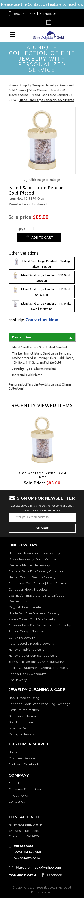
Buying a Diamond (22, 728)
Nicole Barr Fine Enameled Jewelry (34, 613)
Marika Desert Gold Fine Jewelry (32, 619)
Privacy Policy (18, 795)
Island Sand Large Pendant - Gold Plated (42, 475)
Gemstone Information (25, 716)
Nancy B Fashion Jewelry (26, 649)
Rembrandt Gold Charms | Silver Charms (38, 583)
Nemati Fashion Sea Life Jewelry (32, 577)
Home (13, 752)
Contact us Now (42, 320)
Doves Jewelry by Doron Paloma (32, 559)
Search (38, 22)
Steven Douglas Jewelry (26, 631)
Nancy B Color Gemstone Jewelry (33, 655)
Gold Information (21, 722)
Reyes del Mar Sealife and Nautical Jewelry (40, 625)
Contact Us (48, 13)
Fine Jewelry (18, 680)
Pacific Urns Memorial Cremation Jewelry (38, 668)
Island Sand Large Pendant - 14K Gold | (41, 291)
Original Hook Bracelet (25, 607)
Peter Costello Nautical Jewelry (31, 643)
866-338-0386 (24, 13)
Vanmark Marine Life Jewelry (29, 565)
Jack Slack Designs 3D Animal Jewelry (36, 661)
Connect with (22, 875)
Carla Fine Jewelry (22, 637)
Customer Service (22, 758)
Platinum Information (24, 710)
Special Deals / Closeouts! (27, 674)
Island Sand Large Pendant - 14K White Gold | (41, 305)
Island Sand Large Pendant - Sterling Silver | (41, 263)
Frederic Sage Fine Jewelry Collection (36, 571)
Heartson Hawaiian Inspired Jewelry (34, 553)
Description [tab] (42, 337)
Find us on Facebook (24, 764)
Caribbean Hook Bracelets (28, 589)
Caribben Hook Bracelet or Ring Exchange (39, 704)
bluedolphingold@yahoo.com (38, 867)
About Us (15, 783)
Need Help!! (16, 319)
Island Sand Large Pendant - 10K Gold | (41, 277)
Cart (50, 22)
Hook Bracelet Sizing (24, 698)
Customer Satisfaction (25, 789)
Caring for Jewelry (22, 734)
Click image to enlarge (44, 180)
